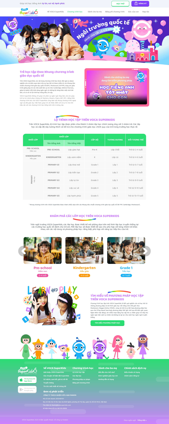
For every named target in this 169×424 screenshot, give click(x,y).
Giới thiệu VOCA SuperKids (53, 372)
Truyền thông (48, 383)
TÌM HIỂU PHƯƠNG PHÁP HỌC (107, 323)
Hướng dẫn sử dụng (106, 379)
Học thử (120, 4)
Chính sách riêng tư (131, 376)
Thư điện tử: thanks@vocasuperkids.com (57, 405)
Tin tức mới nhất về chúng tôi (54, 386)
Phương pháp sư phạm (81, 379)
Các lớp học (77, 376)
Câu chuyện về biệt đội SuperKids (56, 376)
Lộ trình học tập (79, 372)
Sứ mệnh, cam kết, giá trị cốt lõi (55, 379)
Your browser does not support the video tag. (117, 87)
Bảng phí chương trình (81, 383)
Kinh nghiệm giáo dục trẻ (108, 376)
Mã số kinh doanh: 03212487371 (53, 399)
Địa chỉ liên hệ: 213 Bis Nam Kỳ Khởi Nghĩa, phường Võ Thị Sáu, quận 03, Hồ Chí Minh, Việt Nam (75, 402)
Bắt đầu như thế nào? (106, 372)
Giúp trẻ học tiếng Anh (42, 3)
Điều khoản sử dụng (132, 372)
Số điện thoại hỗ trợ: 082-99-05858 (55, 408)
